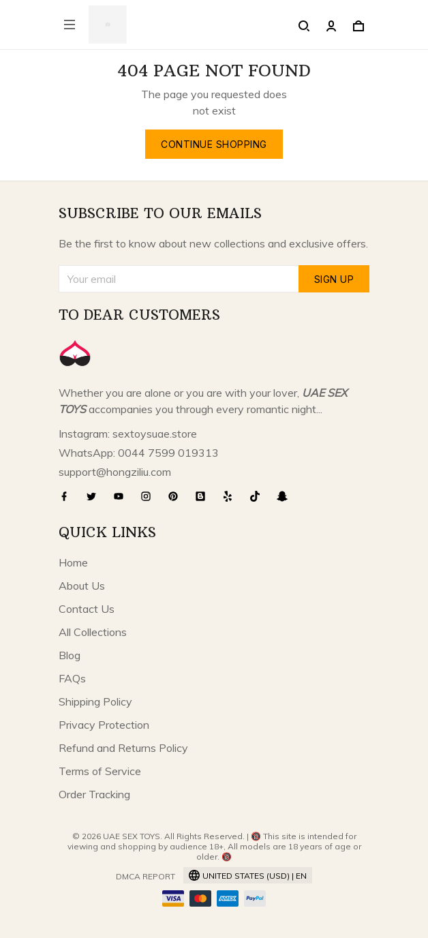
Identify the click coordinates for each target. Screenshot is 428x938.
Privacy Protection (104, 724)
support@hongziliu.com (115, 472)
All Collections (93, 632)
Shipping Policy (95, 701)
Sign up (334, 279)
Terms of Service (100, 771)
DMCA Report (145, 876)
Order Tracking (94, 794)
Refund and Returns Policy (123, 748)
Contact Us (86, 609)
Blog (69, 655)
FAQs (72, 678)
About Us (82, 585)
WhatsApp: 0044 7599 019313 (139, 452)
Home (73, 562)
